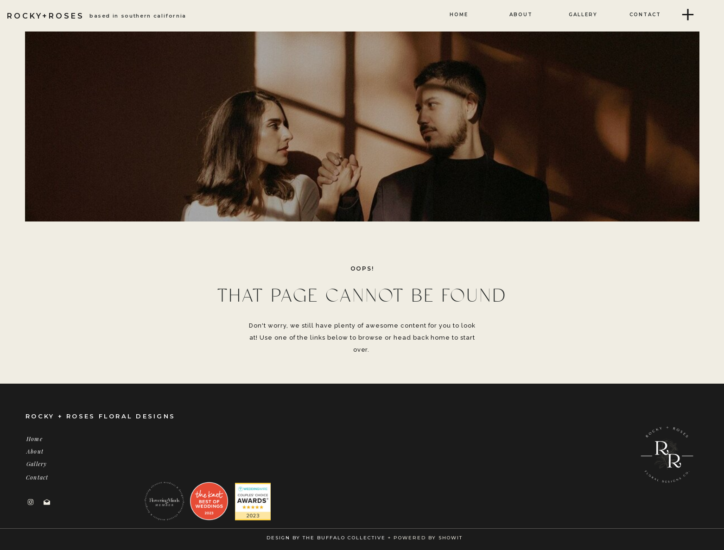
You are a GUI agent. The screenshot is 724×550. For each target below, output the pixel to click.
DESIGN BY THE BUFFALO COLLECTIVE (326, 538)
